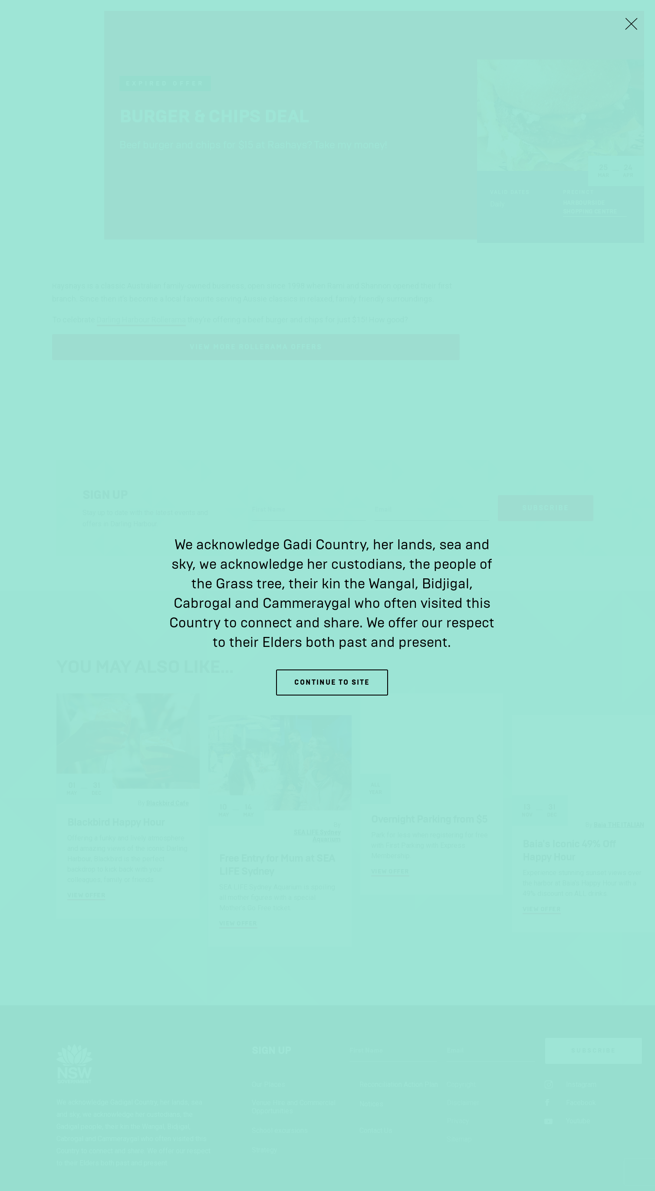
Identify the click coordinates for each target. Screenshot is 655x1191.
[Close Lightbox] (631, 24)
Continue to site (332, 682)
